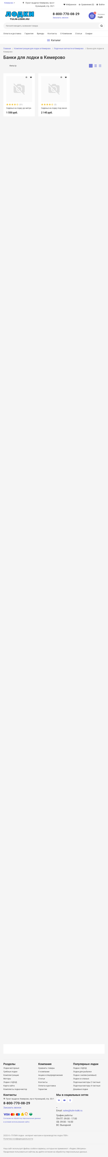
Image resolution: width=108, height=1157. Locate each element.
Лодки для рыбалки (82, 1071)
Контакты (52, 33)
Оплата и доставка (12, 33)
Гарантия (29, 33)
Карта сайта (9, 1086)
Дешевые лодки (80, 1089)
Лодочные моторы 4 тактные (86, 1086)
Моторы (7, 1079)
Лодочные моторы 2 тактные (86, 1082)
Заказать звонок (60, 17)
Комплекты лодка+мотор (15, 1089)
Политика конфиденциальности (18, 1139)
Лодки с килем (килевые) (84, 1075)
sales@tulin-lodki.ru (72, 1110)
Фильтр (12, 66)
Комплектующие (11, 1075)
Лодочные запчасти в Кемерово (69, 48)
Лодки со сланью (81, 1079)
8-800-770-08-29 (66, 14)
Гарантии (42, 1089)
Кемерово (8, 3)
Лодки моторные (11, 1068)
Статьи (78, 33)
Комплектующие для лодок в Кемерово (32, 48)
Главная (7, 48)
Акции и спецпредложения (50, 1075)
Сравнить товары (46, 1068)
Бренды (40, 33)
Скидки (88, 33)
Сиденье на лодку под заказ (54, 108)
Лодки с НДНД (10, 1082)
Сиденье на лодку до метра (18, 108)
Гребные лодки (10, 1071)
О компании (43, 1071)
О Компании (66, 33)
